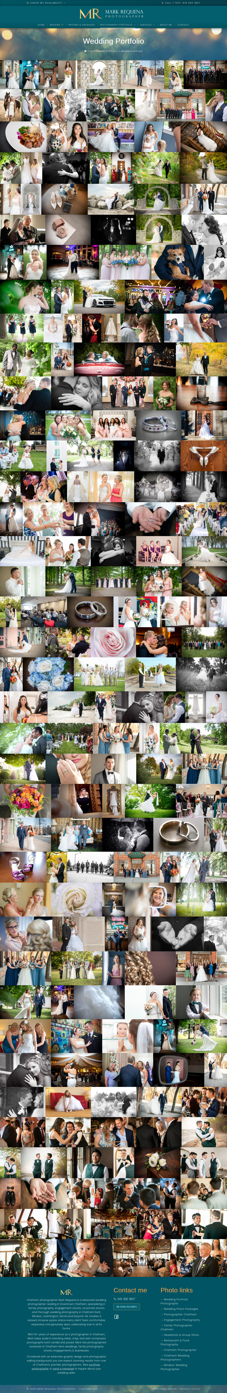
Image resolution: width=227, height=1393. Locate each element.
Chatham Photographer (180, 1350)
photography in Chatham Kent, (81, 1312)
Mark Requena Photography (56, 1388)
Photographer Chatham (180, 1314)
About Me (166, 24)
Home (41, 24)
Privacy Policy (190, 1388)
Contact (183, 24)
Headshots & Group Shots (181, 1335)
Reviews (57, 24)
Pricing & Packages (82, 24)
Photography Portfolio (118, 25)
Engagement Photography (182, 1320)
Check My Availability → (46, 2)
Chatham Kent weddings (61, 1346)
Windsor (37, 1316)
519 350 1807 (124, 1299)
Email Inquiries (127, 1306)
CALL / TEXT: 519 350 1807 (182, 2)
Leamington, (51, 1316)
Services (148, 25)
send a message (63, 1368)
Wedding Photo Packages (181, 1309)
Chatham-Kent (89, 1388)
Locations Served (164, 1388)
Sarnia (63, 1316)
